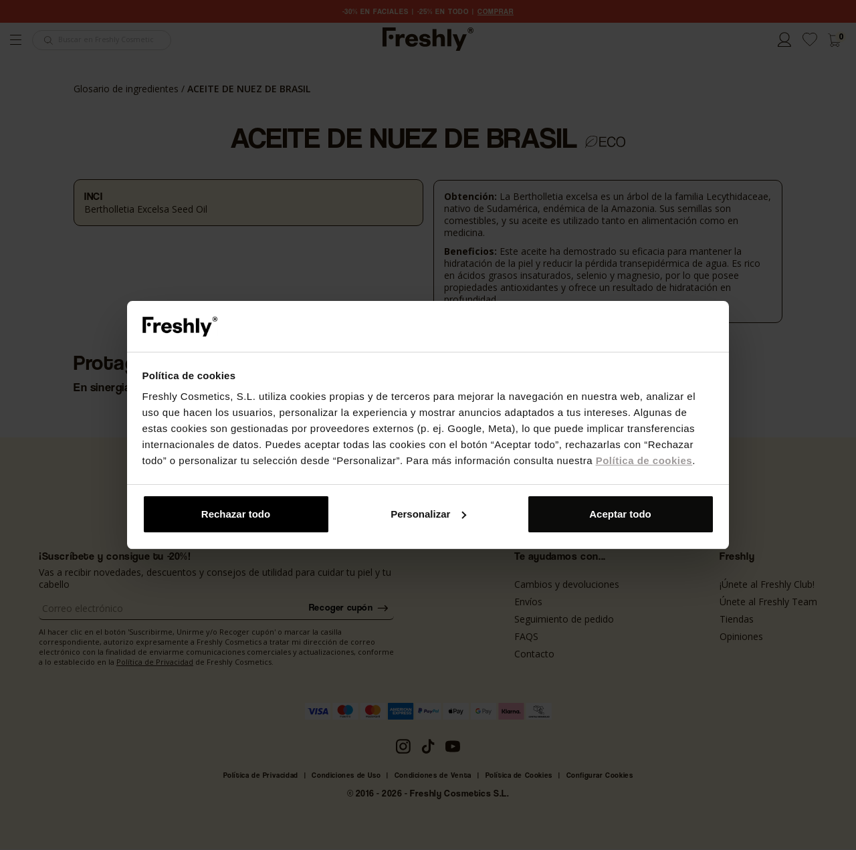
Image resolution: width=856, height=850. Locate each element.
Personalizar (428, 514)
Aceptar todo (620, 514)
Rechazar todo (235, 514)
